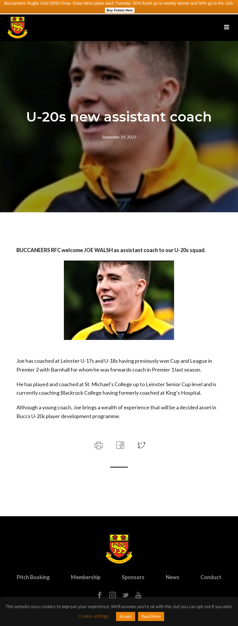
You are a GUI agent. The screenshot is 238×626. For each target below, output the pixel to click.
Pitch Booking (33, 577)
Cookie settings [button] (93, 616)
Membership (86, 577)
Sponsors (133, 577)
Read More (151, 616)
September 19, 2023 (119, 136)
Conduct (210, 577)
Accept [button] (126, 616)
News (172, 577)
